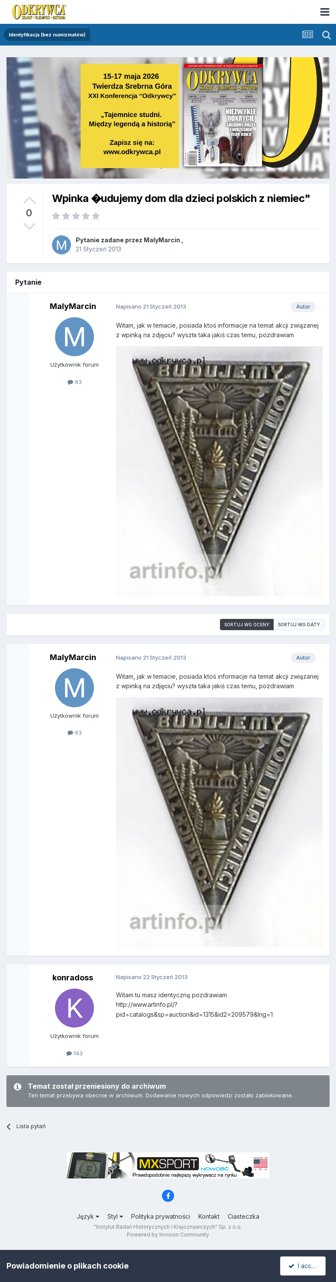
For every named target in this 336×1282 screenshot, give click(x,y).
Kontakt (209, 1216)
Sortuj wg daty (299, 624)
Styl (115, 1216)
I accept (304, 1265)
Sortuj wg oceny (246, 624)
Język (88, 1216)
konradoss (72, 977)
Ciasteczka (243, 1216)
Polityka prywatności (160, 1216)
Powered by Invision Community (168, 1234)
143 (74, 1053)
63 (75, 381)
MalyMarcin (162, 240)
